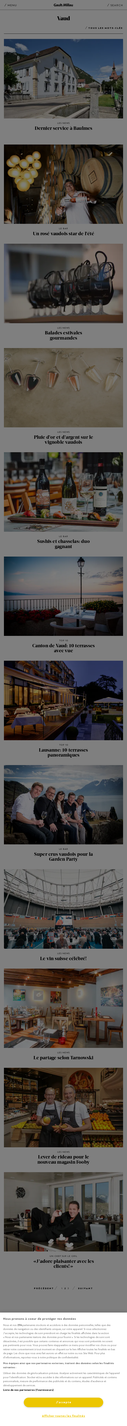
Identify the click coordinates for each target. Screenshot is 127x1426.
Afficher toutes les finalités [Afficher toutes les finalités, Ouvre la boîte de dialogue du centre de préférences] (63, 1416)
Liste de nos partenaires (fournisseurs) (28, 1390)
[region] (63, 1369)
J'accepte (63, 1402)
